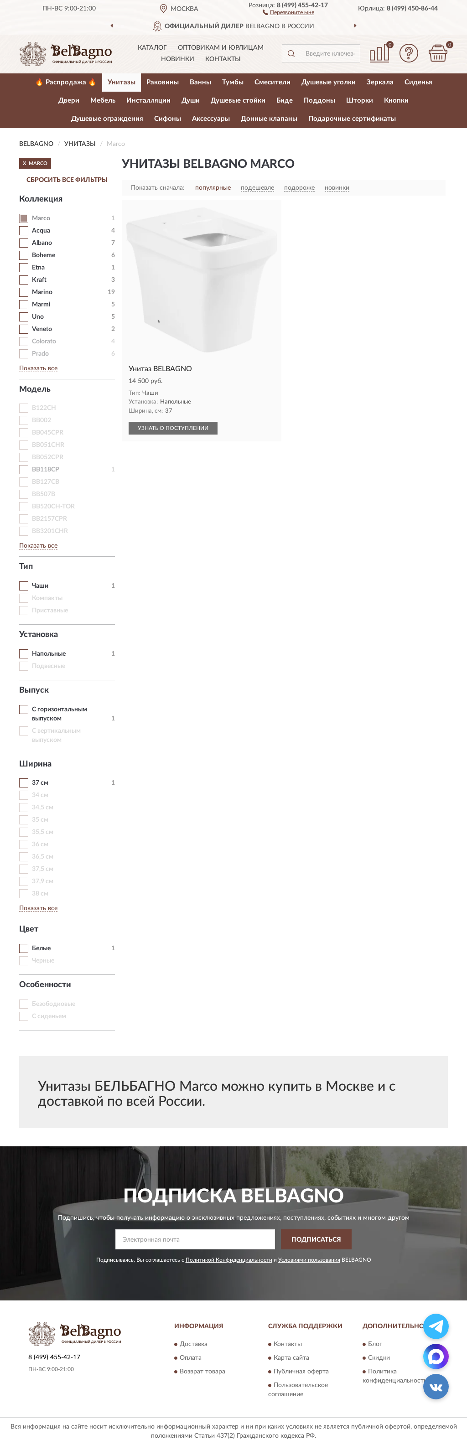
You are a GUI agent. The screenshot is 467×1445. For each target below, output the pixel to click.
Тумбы (233, 82)
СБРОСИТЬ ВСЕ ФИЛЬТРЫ (67, 180)
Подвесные (48, 666)
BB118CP (45, 469)
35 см (40, 820)
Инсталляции (148, 100)
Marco (41, 218)
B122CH (44, 408)
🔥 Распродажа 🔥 (66, 82)
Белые (41, 948)
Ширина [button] (35, 764)
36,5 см (42, 857)
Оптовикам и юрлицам (221, 48)
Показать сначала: (158, 188)
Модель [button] (35, 389)
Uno (38, 317)
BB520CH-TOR (53, 506)
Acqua (41, 231)
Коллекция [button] (40, 199)
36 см (40, 844)
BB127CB (45, 482)
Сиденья (418, 82)
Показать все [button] (38, 368)
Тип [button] (26, 567)
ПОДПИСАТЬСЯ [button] (316, 1240)
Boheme (43, 255)
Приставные (50, 610)
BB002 (41, 420)
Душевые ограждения (107, 118)
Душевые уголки (328, 82)
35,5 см (42, 832)
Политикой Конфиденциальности (229, 1260)
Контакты (223, 59)
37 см (40, 783)
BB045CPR (47, 433)
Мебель (102, 100)
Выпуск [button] (34, 690)
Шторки (359, 100)
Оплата (191, 1358)
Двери (68, 100)
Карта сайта (291, 1358)
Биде (284, 100)
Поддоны (319, 100)
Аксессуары (211, 118)
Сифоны (167, 118)
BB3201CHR (50, 531)
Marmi (41, 304)
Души (191, 100)
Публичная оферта (301, 1371)
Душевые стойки (238, 100)
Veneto (42, 329)
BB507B (43, 494)
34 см (40, 795)
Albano (42, 243)
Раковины (162, 82)
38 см (40, 894)
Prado (40, 354)
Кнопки (396, 100)
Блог (375, 1344)
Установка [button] (38, 635)
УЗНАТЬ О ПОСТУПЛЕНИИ (173, 428)
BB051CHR (48, 445)
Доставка (194, 1344)
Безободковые (53, 1004)
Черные (43, 961)
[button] (288, 12)
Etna (38, 267)
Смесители (272, 82)
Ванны (200, 82)
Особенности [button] (45, 985)
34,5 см (42, 807)
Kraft (39, 280)
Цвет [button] (28, 929)
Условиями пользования (309, 1260)
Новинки (177, 59)
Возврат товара (202, 1371)
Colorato (44, 341)
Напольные (49, 654)
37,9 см (42, 881)
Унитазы (121, 82)
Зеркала (380, 82)
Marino (42, 292)
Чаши (40, 586)
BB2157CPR (49, 519)
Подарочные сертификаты (352, 118)
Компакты (47, 598)
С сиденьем (49, 1016)
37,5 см (42, 869)
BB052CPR (47, 457)
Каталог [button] (152, 48)
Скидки (379, 1358)
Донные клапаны (269, 118)
